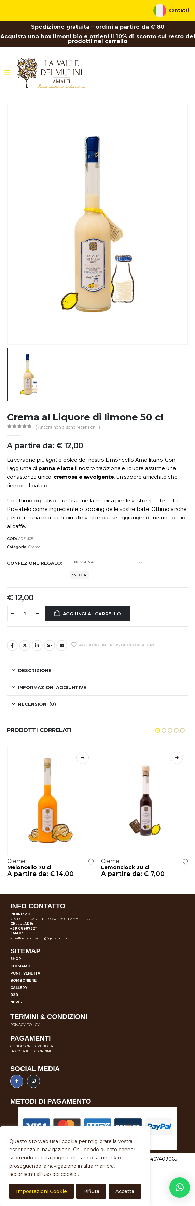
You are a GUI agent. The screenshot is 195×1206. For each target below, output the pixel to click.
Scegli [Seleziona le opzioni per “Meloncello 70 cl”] (82, 758)
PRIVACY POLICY (25, 1024)
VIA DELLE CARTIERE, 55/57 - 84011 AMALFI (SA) (50, 919)
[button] (158, 730)
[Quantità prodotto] (24, 613)
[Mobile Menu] (7, 73)
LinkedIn (37, 645)
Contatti (179, 10)
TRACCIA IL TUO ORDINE (31, 1051)
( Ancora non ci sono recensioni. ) (68, 427)
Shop (15, 959)
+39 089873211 (23, 928)
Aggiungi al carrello (92, 613)
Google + (49, 645)
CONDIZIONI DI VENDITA (31, 1046)
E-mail (61, 645)
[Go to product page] (51, 800)
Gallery (18, 987)
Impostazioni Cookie (41, 1191)
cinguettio (24, 645)
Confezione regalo (34, 563)
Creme (34, 546)
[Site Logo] (51, 73)
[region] (75, 1166)
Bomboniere (23, 980)
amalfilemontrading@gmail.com (38, 938)
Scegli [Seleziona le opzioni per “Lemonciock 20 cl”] (177, 758)
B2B (14, 995)
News (16, 1002)
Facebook (12, 645)
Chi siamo (20, 966)
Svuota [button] (79, 575)
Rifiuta (91, 1191)
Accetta (124, 1191)
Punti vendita (25, 973)
